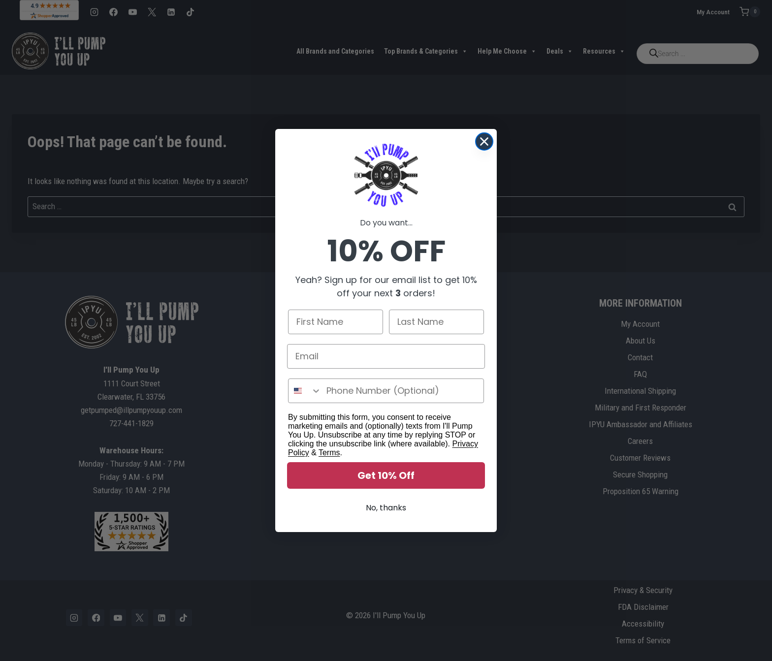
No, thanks (386, 508)
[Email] (386, 357)
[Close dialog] (484, 142)
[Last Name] (436, 323)
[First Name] (335, 323)
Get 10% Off (386, 476)
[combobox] (305, 392)
